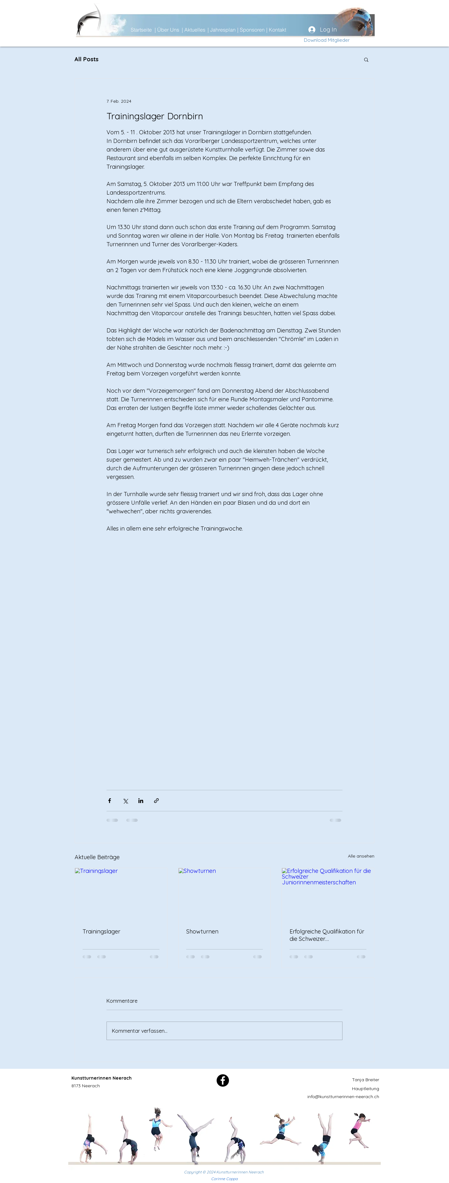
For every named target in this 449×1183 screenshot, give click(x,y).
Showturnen (202, 931)
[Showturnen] (225, 894)
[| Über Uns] (177, 29)
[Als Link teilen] (156, 801)
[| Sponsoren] (260, 29)
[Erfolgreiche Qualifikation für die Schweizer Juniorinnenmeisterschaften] (328, 894)
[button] (366, 59)
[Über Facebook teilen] (110, 801)
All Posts (87, 59)
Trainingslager (101, 931)
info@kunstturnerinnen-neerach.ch (343, 1096)
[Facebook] (223, 1080)
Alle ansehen (361, 856)
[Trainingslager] (121, 894)
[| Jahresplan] (230, 29)
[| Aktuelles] (204, 29)
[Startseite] (153, 29)
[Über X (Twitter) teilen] (125, 801)
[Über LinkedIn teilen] (141, 801)
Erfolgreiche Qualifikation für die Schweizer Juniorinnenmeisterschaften (327, 935)
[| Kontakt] (289, 29)
